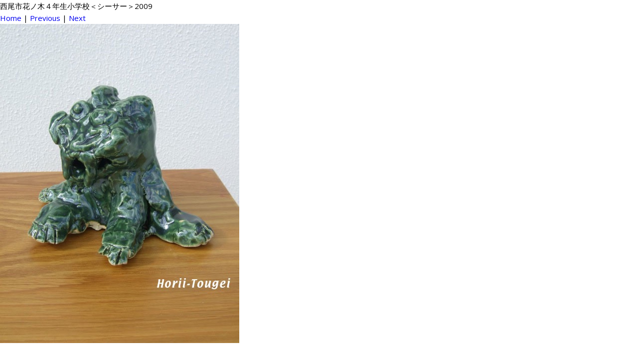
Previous (45, 18)
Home (10, 18)
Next (77, 18)
